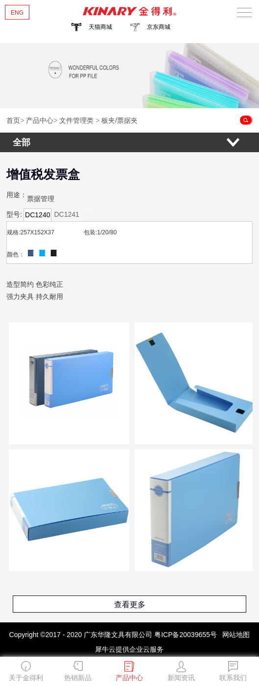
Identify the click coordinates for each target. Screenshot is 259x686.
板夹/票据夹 (119, 120)
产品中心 (39, 120)
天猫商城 (100, 26)
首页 (13, 120)
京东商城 (158, 26)
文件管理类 (76, 120)
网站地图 (234, 635)
